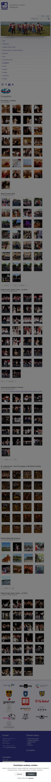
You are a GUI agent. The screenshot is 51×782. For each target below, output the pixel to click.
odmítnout (31, 778)
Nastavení (19, 774)
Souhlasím (31, 774)
